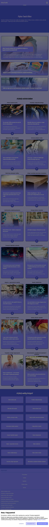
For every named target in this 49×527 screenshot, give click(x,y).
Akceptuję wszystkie (42, 523)
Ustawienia (21, 523)
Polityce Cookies (41, 519)
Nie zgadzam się (30, 523)
